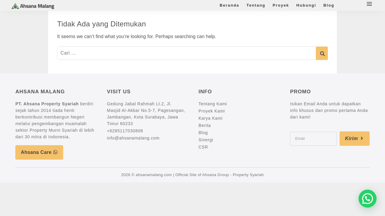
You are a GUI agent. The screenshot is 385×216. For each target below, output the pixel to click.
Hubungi (306, 5)
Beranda (229, 5)
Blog (328, 5)
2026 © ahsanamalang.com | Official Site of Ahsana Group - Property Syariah (192, 174)
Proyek (281, 5)
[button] (368, 199)
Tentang (256, 5)
